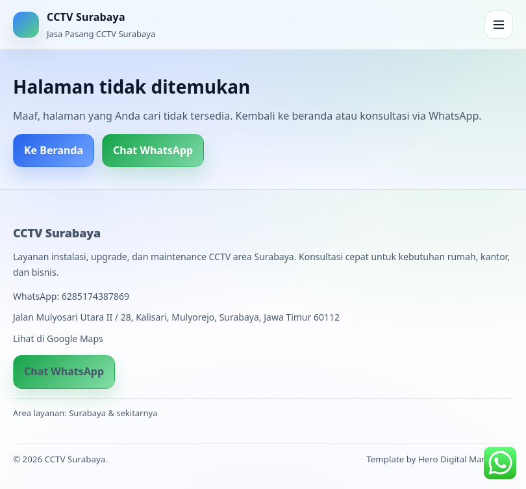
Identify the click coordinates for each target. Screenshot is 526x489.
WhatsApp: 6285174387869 (71, 296)
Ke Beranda (53, 150)
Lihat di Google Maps (58, 338)
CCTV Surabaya (57, 233)
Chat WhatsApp (153, 150)
